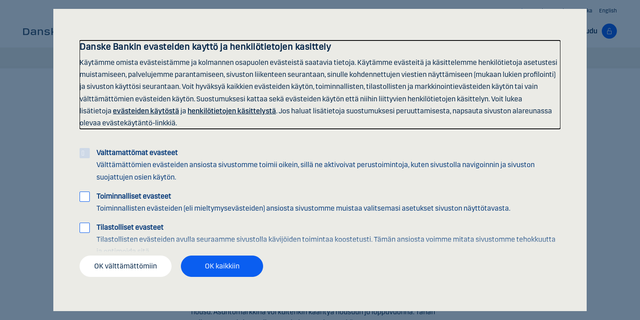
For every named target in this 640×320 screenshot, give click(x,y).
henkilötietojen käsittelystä (232, 111)
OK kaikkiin (222, 266)
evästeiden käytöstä (146, 111)
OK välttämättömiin (125, 266)
